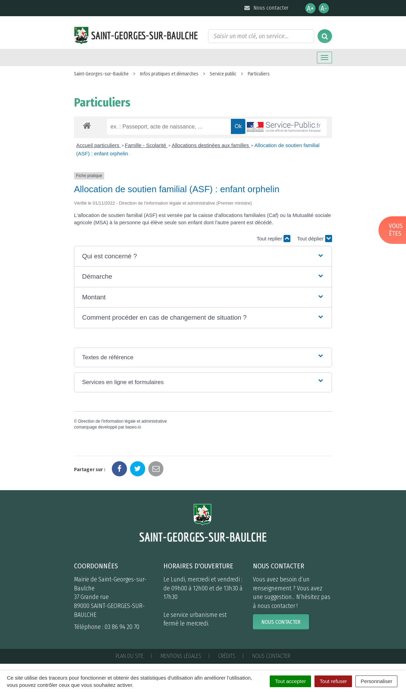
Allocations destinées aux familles (211, 145)
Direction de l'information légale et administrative (122, 421)
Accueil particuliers (98, 145)
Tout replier (273, 238)
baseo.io (133, 427)
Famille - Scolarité (146, 145)
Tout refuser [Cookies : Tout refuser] (333, 681)
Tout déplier (314, 238)
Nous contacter (265, 7)
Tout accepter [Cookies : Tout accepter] (290, 681)
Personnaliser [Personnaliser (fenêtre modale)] (376, 681)
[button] (203, 256)
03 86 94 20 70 (122, 627)
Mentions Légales (180, 656)
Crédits (226, 656)
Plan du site (129, 656)
